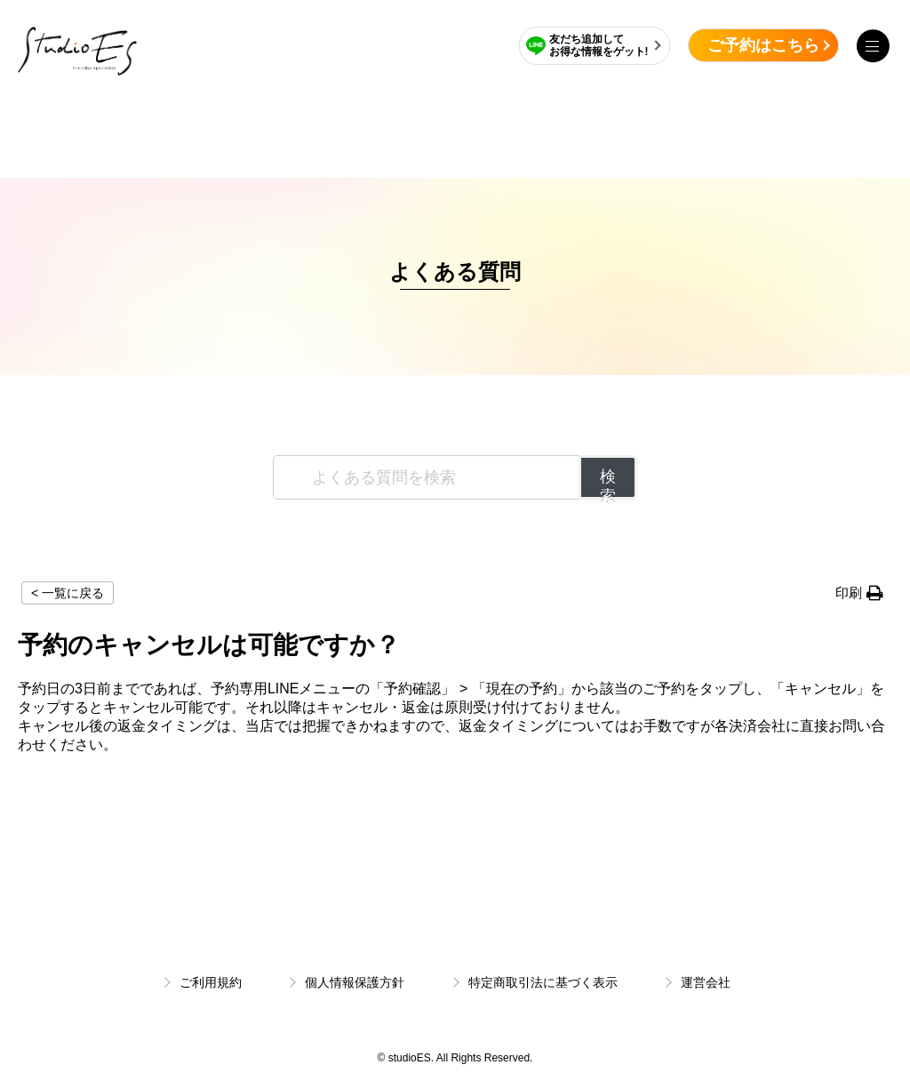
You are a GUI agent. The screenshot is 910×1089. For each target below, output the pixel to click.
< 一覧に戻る (67, 593)
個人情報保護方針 (354, 982)
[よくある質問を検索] (427, 477)
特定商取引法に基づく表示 (543, 982)
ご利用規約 (211, 982)
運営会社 (705, 982)
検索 (608, 484)
